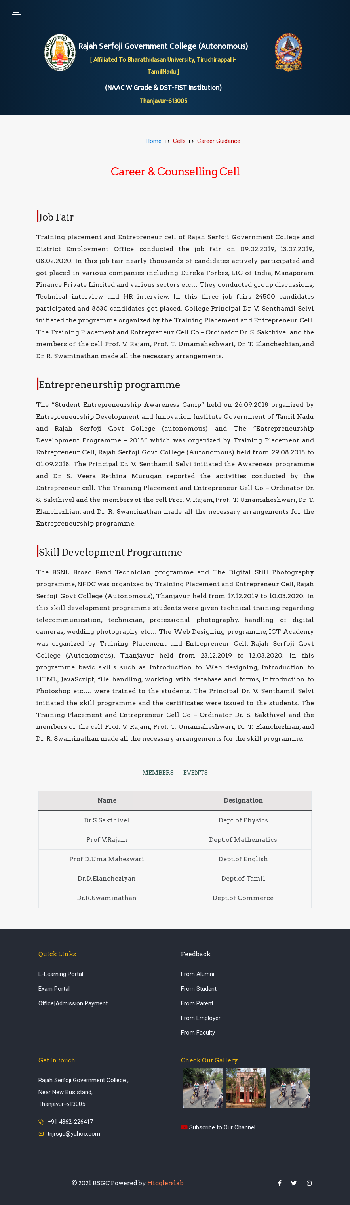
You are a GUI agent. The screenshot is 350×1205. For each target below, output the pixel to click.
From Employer (201, 1018)
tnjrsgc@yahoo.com (74, 1133)
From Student (199, 988)
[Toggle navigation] (16, 14)
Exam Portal (54, 988)
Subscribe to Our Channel (218, 1127)
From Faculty (198, 1032)
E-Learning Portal (60, 974)
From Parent (197, 1003)
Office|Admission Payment (73, 1003)
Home (154, 141)
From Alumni (197, 974)
